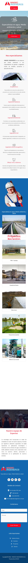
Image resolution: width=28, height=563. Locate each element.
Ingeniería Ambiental (14, 117)
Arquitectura (14, 86)
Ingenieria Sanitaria (14, 102)
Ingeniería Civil (14, 133)
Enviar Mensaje (14, 525)
